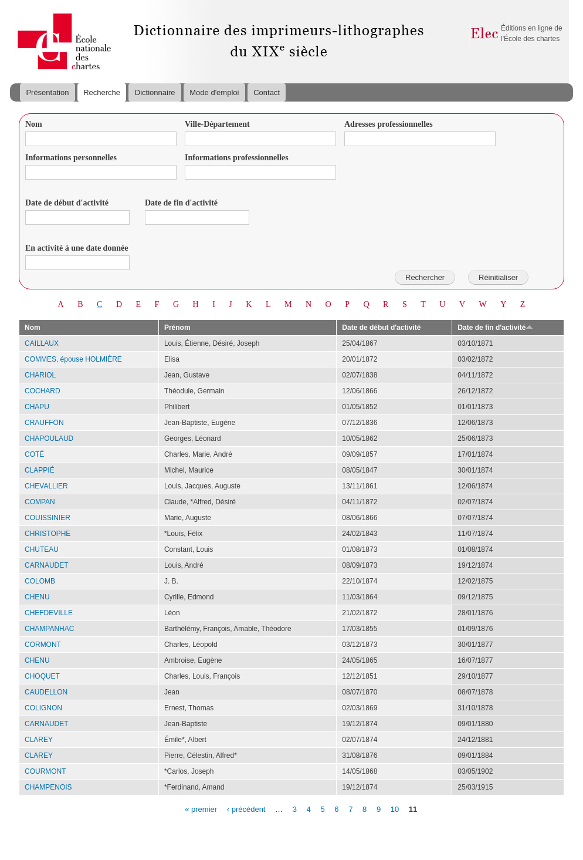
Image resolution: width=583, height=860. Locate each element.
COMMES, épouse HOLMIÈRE (73, 359)
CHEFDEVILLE (49, 613)
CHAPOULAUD (49, 438)
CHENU (37, 597)
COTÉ (34, 454)
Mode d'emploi (214, 92)
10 (395, 808)
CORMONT (43, 644)
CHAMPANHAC (49, 629)
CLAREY (39, 740)
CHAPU (37, 407)
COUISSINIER (47, 518)
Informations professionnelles (237, 157)
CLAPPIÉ (40, 470)
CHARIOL (40, 375)
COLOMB (40, 581)
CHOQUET (42, 676)
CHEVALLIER (46, 486)
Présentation (47, 92)
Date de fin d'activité (181, 202)
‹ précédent (246, 808)
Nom (33, 124)
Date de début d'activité (67, 202)
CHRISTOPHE (47, 534)
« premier (201, 808)
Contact (266, 92)
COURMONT (45, 771)
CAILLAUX (42, 343)
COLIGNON (43, 708)
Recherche (101, 92)
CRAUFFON (44, 423)
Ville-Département (217, 124)
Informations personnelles (71, 157)
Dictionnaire (155, 92)
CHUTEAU (42, 549)
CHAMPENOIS (48, 787)
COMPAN (40, 502)
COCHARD (42, 391)
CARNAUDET (47, 565)
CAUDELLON (46, 692)
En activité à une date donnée (76, 248)
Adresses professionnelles (388, 124)
